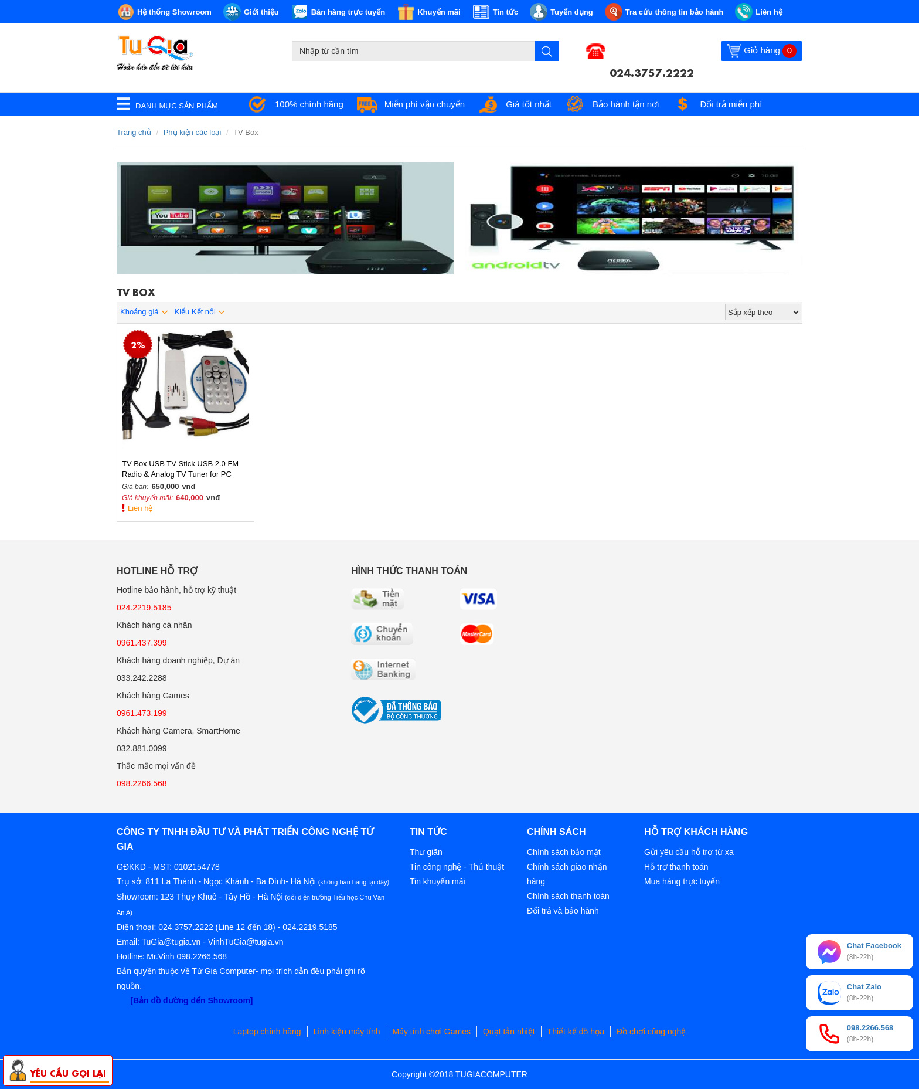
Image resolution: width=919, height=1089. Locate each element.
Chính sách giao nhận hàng (567, 874)
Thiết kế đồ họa (575, 1031)
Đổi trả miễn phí (731, 104)
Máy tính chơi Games (431, 1031)
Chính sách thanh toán (568, 896)
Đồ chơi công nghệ (651, 1031)
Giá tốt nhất (529, 104)
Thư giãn (426, 852)
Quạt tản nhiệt (509, 1031)
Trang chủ (134, 132)
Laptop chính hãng (267, 1031)
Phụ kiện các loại (193, 132)
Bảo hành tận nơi (626, 104)
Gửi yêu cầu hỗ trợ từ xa (689, 852)
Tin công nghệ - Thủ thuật (457, 866)
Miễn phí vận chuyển (424, 104)
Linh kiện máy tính (347, 1031)
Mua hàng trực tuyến (682, 881)
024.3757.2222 (652, 72)
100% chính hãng (309, 104)
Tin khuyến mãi (437, 881)
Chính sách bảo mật (564, 852)
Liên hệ (140, 508)
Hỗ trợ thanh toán (676, 866)
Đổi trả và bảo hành (563, 910)
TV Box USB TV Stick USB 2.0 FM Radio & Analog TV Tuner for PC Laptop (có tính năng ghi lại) (180, 469)
